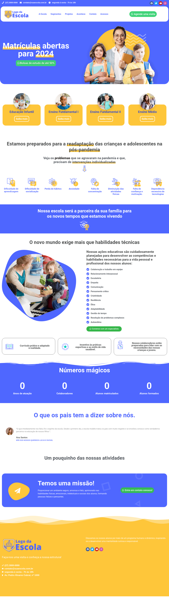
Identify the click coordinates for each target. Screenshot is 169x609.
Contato (92, 14)
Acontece (81, 14)
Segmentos (56, 14)
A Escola (43, 14)
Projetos (69, 14)
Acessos (104, 14)
